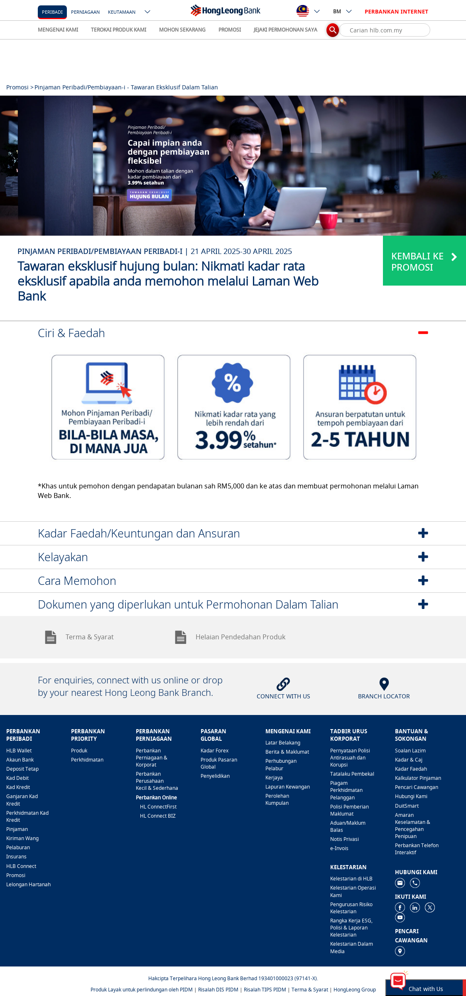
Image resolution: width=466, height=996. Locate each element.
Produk (79, 750)
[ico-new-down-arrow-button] (148, 12)
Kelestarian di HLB (351, 878)
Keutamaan (121, 12)
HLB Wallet (19, 750)
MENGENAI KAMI (58, 29)
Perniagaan (85, 12)
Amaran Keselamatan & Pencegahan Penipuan (412, 825)
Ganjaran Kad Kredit (22, 800)
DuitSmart (407, 805)
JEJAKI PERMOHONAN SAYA (285, 29)
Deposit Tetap (22, 768)
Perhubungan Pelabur (281, 764)
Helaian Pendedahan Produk (230, 637)
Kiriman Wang (22, 838)
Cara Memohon (77, 580)
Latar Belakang (282, 742)
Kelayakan (63, 557)
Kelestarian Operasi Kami (353, 891)
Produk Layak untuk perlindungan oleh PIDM (142, 989)
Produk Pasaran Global (219, 763)
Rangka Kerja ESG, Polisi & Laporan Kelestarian (351, 927)
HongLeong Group (355, 989)
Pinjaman (17, 829)
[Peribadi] (52, 11)
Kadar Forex (214, 750)
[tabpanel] (233, 166)
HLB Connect (21, 866)
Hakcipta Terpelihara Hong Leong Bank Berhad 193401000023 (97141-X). (233, 978)
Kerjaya (274, 777)
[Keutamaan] (121, 11)
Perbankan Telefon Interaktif (417, 849)
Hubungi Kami (411, 796)
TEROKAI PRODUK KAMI (118, 29)
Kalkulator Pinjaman (418, 778)
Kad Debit (17, 778)
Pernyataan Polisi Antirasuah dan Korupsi (350, 757)
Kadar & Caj (408, 759)
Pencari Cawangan (416, 787)
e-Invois (339, 848)
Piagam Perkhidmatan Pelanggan (346, 790)
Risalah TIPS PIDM (265, 989)
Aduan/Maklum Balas (347, 826)
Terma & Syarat (79, 637)
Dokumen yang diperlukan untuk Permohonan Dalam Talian (188, 604)
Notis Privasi (344, 839)
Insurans (16, 856)
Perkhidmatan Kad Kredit (27, 816)
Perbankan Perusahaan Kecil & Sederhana (157, 780)
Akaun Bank (20, 759)
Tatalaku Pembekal (352, 773)
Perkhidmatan (87, 759)
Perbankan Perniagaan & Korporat (151, 757)
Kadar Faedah (411, 768)
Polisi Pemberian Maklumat (349, 810)
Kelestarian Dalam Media (351, 947)
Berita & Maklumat (287, 751)
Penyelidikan (215, 775)
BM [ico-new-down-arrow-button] (343, 11)
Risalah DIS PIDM (218, 989)
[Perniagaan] (85, 11)
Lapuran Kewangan (287, 786)
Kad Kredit (18, 787)
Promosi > (20, 87)
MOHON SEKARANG (182, 29)
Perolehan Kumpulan (277, 799)
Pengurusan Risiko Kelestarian (351, 908)
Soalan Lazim (410, 750)
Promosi (15, 875)
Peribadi (52, 12)
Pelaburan (18, 847)
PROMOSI (229, 29)
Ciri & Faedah (71, 332)
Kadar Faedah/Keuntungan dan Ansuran (139, 533)
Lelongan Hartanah (28, 884)
